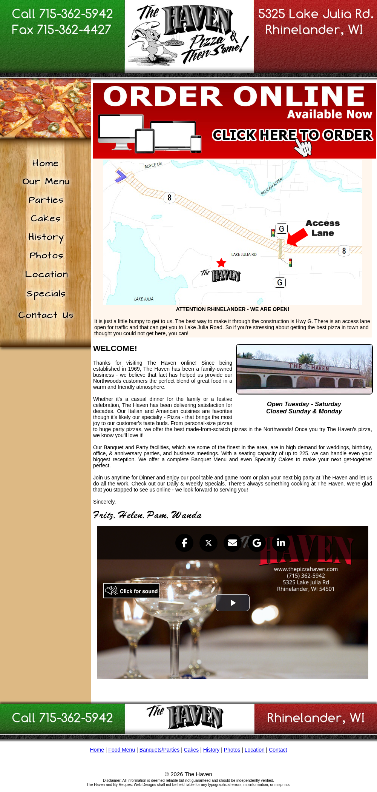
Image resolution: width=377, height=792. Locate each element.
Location (255, 750)
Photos (232, 750)
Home (97, 750)
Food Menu (121, 750)
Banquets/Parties (159, 750)
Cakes (191, 750)
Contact (278, 750)
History (211, 750)
